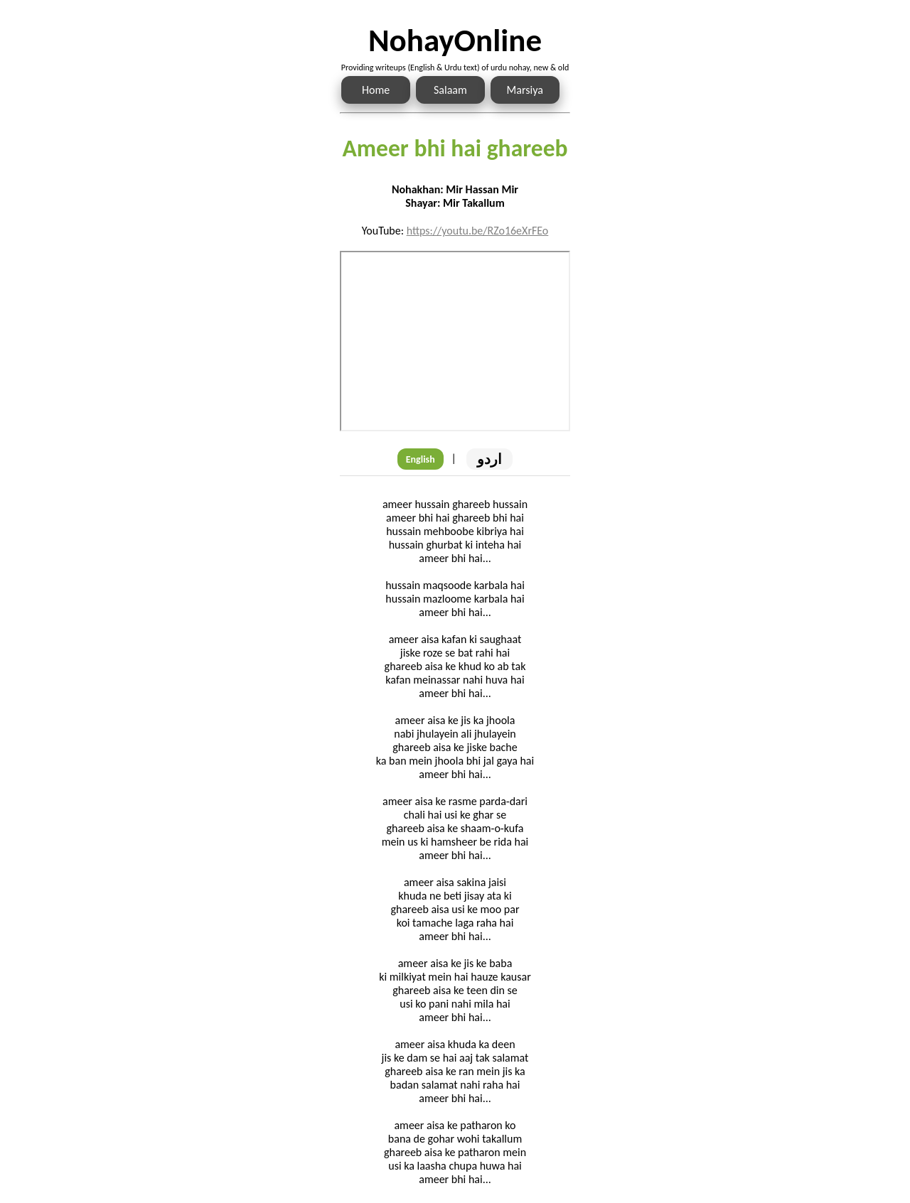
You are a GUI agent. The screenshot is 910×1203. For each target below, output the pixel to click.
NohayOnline (455, 40)
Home (376, 90)
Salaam (450, 90)
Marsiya (525, 90)
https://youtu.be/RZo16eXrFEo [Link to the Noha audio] (478, 230)
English (420, 459)
